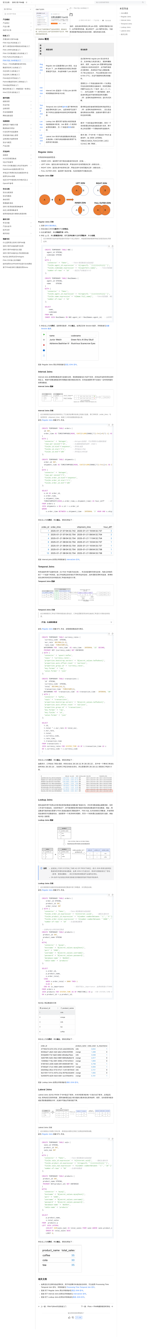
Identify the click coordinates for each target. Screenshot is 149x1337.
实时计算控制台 (50, 233)
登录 (142, 4)
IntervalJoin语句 (73, 574)
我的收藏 (108, 28)
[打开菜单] (4, 4)
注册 (133, 4)
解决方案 (38, 4)
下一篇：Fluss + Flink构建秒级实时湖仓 (97, 1335)
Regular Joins (47, 431)
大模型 (24, 4)
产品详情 (96, 28)
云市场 (57, 4)
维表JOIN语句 (72, 1107)
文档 (117, 4)
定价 (51, 4)
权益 (45, 4)
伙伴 (63, 4)
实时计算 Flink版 (18, 10)
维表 (69, 135)
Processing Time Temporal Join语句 (81, 1316)
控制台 (128, 4)
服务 (69, 4)
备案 (122, 4)
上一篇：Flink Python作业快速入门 (52, 1335)
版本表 (64, 114)
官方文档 (6, 10)
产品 (30, 4)
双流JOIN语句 (71, 375)
